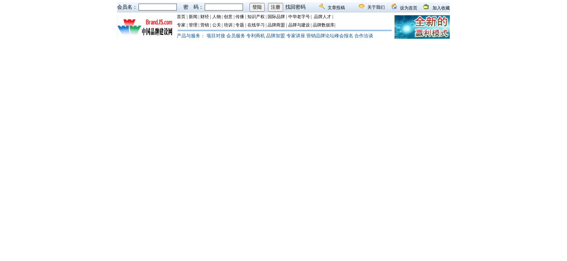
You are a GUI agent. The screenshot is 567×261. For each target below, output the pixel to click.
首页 (181, 16)
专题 (239, 25)
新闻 (193, 16)
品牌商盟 (276, 25)
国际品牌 (276, 16)
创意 (228, 16)
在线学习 (256, 25)
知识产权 (256, 16)
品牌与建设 (299, 25)
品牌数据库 (323, 25)
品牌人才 (322, 16)
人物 (216, 16)
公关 (216, 25)
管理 (193, 25)
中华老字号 (299, 16)
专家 (181, 25)
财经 (204, 16)
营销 (204, 25)
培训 (228, 25)
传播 (239, 16)
